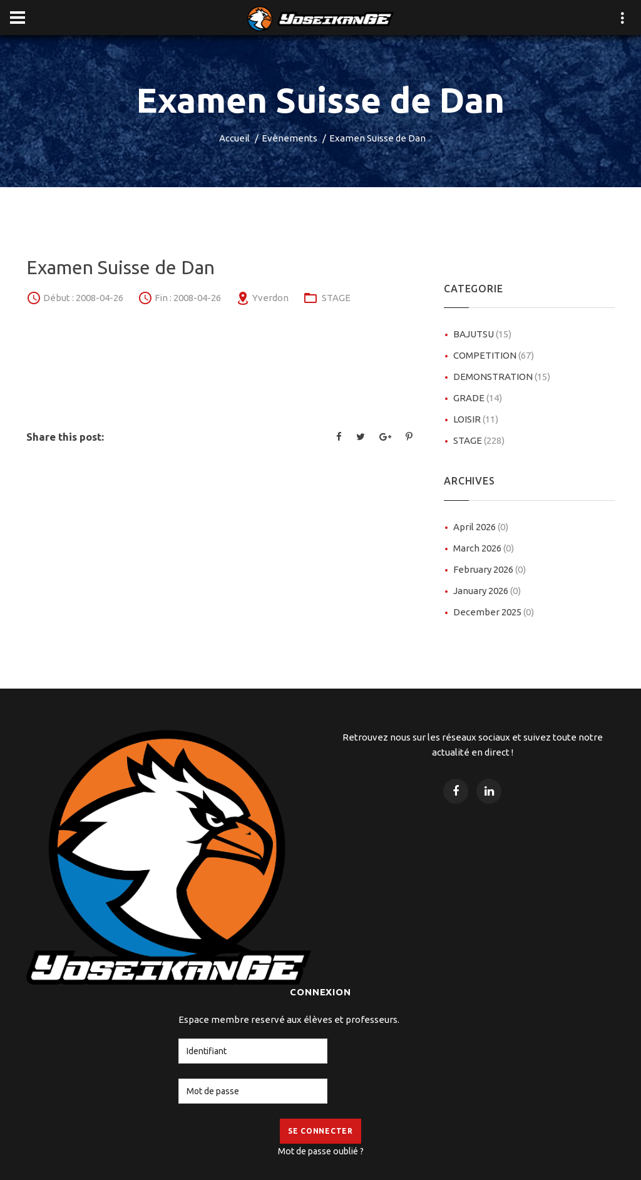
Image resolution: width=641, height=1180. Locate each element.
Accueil (234, 138)
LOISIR (475, 419)
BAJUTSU (482, 334)
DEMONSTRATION (501, 376)
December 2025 (493, 612)
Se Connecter (320, 1131)
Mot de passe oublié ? (321, 1151)
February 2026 (489, 569)
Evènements (289, 138)
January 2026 (487, 590)
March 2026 (483, 548)
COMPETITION (493, 355)
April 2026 (480, 526)
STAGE (336, 297)
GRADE (477, 397)
